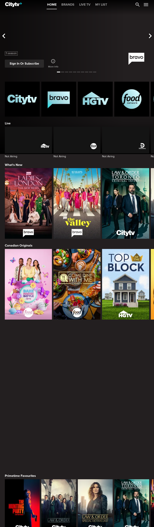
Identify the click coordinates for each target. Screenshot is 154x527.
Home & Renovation (19, 519)
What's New (13, 165)
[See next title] (150, 36)
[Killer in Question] (95, 486)
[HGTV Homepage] (95, 99)
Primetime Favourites (20, 331)
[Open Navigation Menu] (146, 4)
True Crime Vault (17, 456)
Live (8, 123)
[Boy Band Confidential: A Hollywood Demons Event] (22, 486)
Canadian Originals (18, 246)
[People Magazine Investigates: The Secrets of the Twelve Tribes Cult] (131, 486)
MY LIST (101, 5)
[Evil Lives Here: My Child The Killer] (58, 486)
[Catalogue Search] (137, 4)
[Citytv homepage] (22, 99)
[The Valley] (77, 203)
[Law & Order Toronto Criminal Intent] (125, 203)
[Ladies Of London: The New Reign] (28, 203)
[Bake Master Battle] (28, 284)
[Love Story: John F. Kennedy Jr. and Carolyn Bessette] (22, 423)
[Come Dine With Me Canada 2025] (77, 284)
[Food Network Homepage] (131, 99)
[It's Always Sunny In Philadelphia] (58, 423)
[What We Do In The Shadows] (131, 423)
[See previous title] (3, 36)
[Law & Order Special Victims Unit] (95, 361)
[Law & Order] (58, 361)
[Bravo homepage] (58, 99)
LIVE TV (84, 5)
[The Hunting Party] (22, 361)
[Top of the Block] (125, 284)
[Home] (13, 4)
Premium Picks (16, 394)
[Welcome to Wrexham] (95, 423)
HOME (52, 5)
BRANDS (67, 5)
